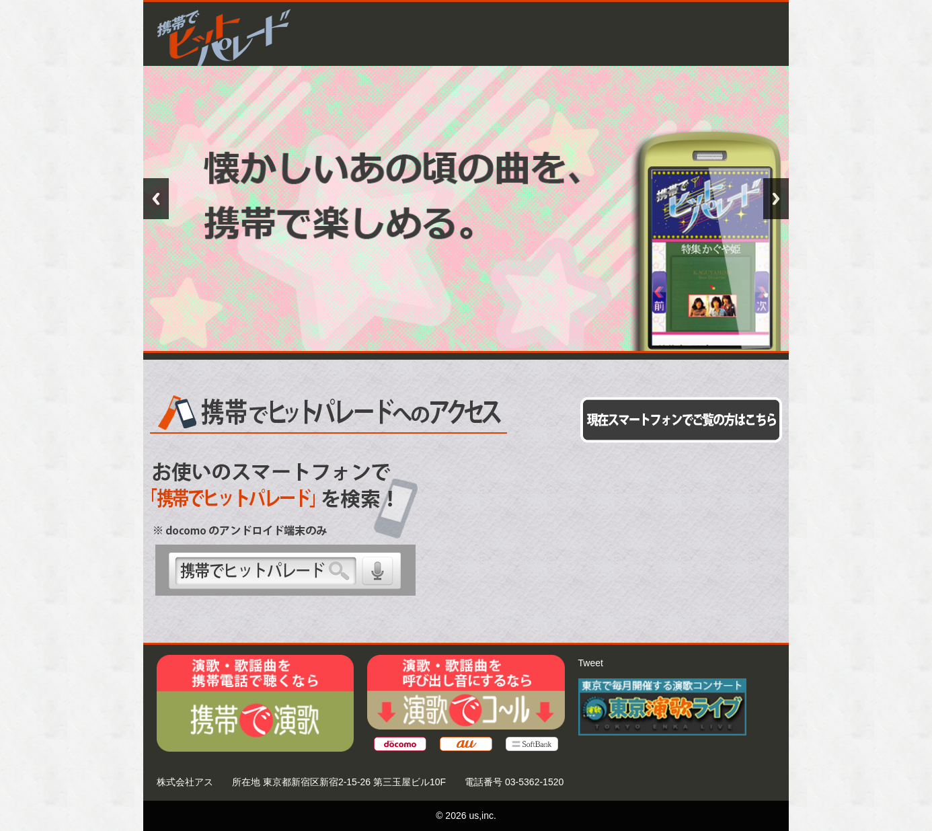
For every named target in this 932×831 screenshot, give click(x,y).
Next (776, 198)
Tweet (590, 663)
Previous (156, 198)
